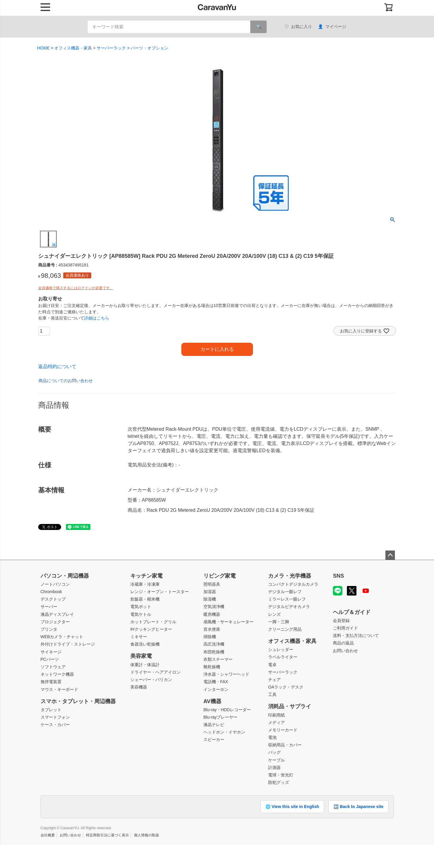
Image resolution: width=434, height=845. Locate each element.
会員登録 (341, 620)
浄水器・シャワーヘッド (226, 674)
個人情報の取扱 (146, 835)
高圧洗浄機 (213, 644)
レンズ (274, 614)
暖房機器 (211, 614)
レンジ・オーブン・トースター (159, 591)
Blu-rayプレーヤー (220, 717)
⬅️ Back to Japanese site (358, 806)
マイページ (332, 27)
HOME (43, 48)
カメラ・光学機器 (289, 576)
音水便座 (211, 629)
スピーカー (213, 739)
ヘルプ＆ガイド (351, 612)
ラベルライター (282, 657)
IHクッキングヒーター (151, 629)
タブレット (51, 709)
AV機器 (212, 701)
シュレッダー (280, 649)
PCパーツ (50, 659)
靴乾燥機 (211, 666)
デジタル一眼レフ (285, 591)
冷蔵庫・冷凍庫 (145, 584)
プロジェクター (55, 621)
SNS (338, 576)
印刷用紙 (276, 715)
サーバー (49, 606)
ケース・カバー (55, 724)
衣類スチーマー (218, 659)
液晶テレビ (213, 724)
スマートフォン (55, 717)
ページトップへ (390, 555)
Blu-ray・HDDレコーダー (227, 709)
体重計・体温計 (145, 664)
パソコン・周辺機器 (65, 576)
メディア (276, 722)
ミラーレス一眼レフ (287, 599)
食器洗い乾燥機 (145, 644)
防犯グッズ (278, 782)
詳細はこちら (96, 318)
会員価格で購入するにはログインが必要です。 (75, 288)
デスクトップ (53, 599)
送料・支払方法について (356, 635)
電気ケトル (140, 614)
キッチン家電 (146, 576)
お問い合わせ (345, 650)
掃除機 (209, 636)
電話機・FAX (215, 681)
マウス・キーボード (59, 689)
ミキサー (138, 636)
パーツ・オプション (149, 48)
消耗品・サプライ (289, 706)
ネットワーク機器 (57, 674)
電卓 (272, 664)
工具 (272, 694)
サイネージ (51, 651)
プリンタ (49, 629)
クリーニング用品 (285, 629)
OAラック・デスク (285, 687)
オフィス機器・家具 (73, 48)
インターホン (215, 689)
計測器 (274, 767)
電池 (272, 737)
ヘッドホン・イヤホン (224, 732)
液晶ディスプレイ (57, 614)
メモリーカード (282, 730)
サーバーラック (111, 48)
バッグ (274, 752)
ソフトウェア (53, 666)
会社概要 (48, 835)
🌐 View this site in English (292, 806)
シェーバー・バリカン (151, 679)
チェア (274, 679)
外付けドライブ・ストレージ (68, 644)
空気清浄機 (213, 606)
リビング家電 (219, 576)
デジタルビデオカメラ (289, 606)
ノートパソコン (55, 584)
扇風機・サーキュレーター (228, 621)
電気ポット (140, 606)
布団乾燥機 (213, 651)
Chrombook (51, 591)
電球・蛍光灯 (280, 775)
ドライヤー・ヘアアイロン (155, 672)
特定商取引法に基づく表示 (107, 835)
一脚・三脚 (278, 621)
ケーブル (276, 760)
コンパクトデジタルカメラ (293, 584)
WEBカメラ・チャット (62, 636)
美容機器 (138, 687)
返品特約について (57, 366)
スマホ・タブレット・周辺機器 (78, 701)
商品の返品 (343, 643)
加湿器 (209, 591)
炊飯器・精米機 (145, 599)
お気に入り (298, 27)
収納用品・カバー (285, 744)
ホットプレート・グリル (153, 621)
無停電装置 (51, 681)
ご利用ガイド (345, 628)
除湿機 (209, 599)
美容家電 (141, 656)
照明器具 (211, 584)
